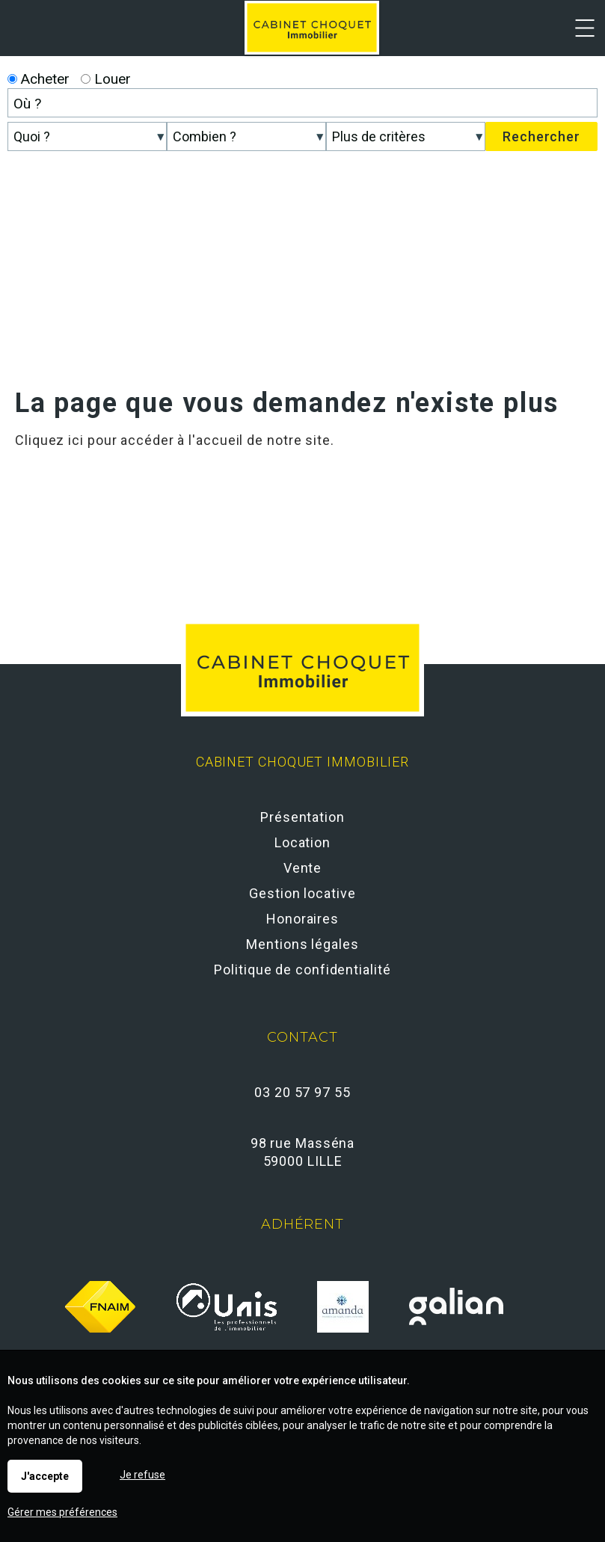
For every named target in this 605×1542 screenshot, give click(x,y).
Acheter (38, 78)
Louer (106, 78)
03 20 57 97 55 (302, 1092)
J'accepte (45, 1476)
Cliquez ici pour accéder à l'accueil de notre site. (174, 440)
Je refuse (142, 1475)
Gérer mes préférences (62, 1512)
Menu (584, 33)
